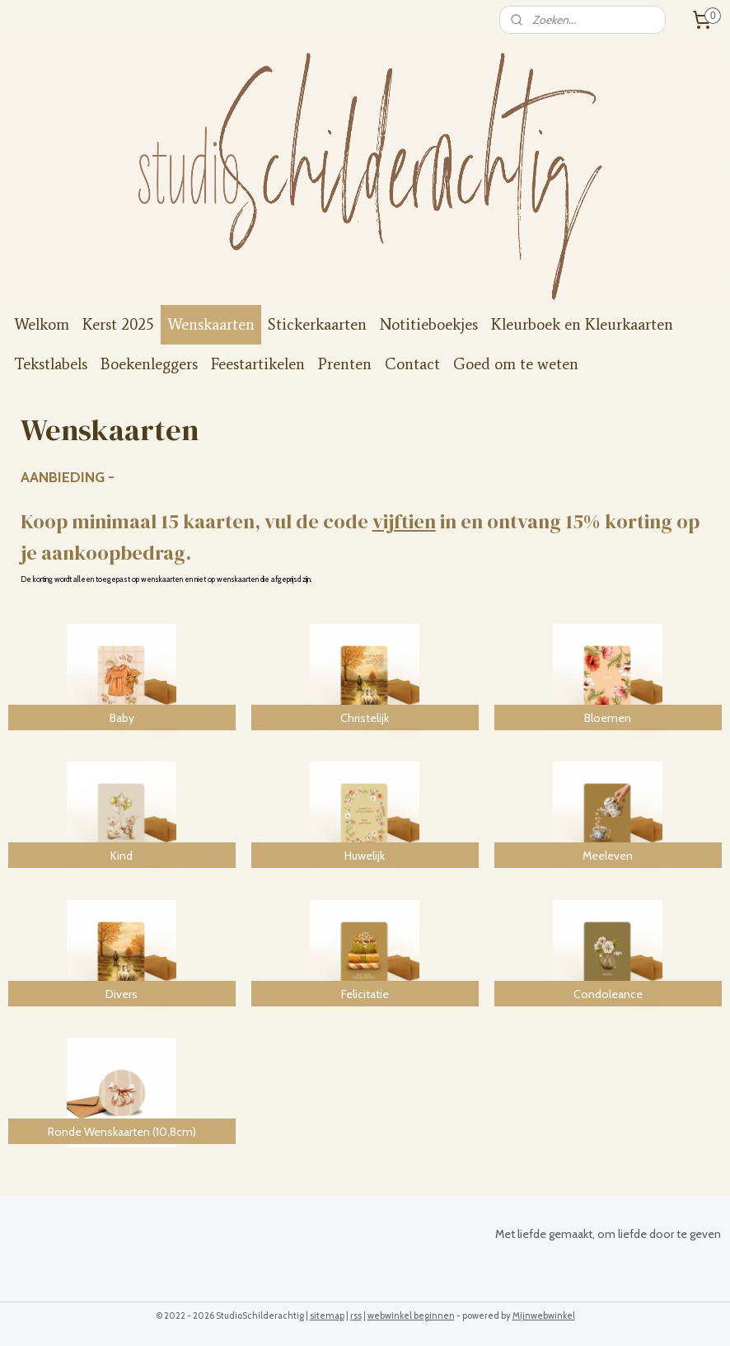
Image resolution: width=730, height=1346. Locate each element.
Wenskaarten (211, 324)
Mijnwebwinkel (543, 1315)
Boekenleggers (149, 363)
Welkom (41, 324)
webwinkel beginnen (411, 1315)
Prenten (345, 363)
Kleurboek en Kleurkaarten (582, 324)
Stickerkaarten (317, 324)
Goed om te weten (515, 363)
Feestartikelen (258, 363)
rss (356, 1315)
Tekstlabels (50, 363)
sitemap (327, 1315)
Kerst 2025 (118, 324)
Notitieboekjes (429, 324)
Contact (412, 363)
